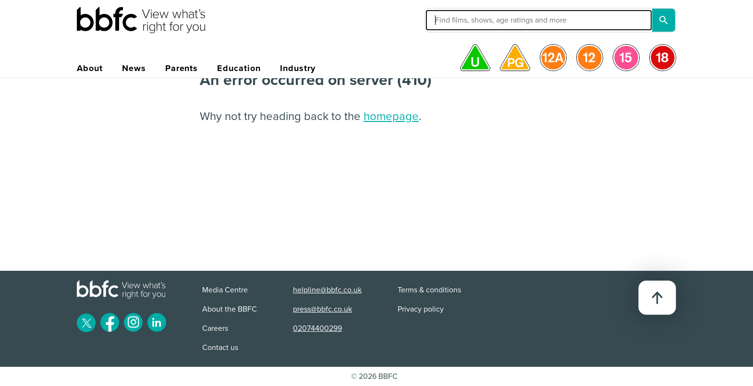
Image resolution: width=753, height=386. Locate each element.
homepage (391, 116)
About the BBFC (229, 309)
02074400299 (317, 328)
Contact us (220, 347)
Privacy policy (421, 309)
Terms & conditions (429, 290)
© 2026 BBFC (374, 376)
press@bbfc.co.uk (322, 309)
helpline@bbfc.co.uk (327, 290)
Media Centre (225, 290)
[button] (466, 20)
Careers (215, 328)
